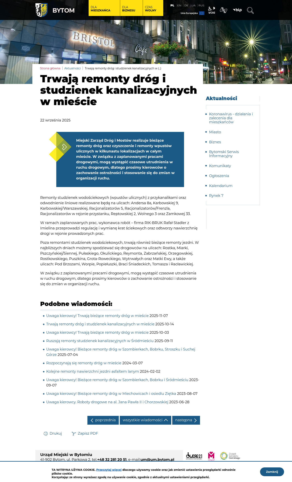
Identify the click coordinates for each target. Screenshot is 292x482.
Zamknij (272, 472)
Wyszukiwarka (250, 10)
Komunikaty (220, 166)
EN (179, 5)
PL (172, 5)
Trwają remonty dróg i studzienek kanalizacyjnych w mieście (100, 324)
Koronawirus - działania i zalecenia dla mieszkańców (231, 118)
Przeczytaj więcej (109, 470)
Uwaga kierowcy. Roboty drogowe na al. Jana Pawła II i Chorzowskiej (107, 402)
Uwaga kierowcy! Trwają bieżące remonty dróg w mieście (97, 316)
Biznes (215, 142)
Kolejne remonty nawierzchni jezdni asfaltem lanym (92, 371)
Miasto (215, 132)
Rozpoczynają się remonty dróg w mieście (84, 363)
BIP (237, 10)
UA (193, 5)
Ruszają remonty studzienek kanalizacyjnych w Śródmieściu (100, 341)
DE (186, 5)
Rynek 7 (216, 195)
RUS (201, 5)
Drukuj (56, 433)
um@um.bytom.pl (157, 459)
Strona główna (50, 68)
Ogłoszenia (219, 176)
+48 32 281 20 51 (112, 459)
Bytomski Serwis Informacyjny (224, 154)
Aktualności (72, 68)
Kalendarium (221, 186)
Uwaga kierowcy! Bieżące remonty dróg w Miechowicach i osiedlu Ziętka (111, 393)
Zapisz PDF (88, 433)
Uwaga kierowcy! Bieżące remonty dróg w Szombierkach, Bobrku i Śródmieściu (117, 380)
